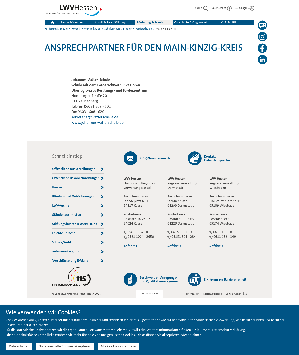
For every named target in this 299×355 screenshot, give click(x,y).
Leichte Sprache (78, 233)
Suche (201, 8)
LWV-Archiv (78, 205)
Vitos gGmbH (78, 242)
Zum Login (244, 8)
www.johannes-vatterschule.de (97, 122)
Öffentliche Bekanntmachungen (78, 178)
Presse (78, 187)
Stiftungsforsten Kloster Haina (78, 224)
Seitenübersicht (212, 293)
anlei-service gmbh (78, 251)
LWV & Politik (227, 22)
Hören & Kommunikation (86, 28)
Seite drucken (233, 293)
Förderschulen (143, 28)
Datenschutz (221, 8)
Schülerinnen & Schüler (118, 28)
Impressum (192, 293)
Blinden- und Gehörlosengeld (78, 196)
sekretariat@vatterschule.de (94, 117)
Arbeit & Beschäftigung (110, 22)
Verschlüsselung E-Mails (78, 260)
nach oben (152, 293)
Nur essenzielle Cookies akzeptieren (65, 346)
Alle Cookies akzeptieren (119, 346)
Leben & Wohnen (72, 22)
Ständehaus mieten (78, 214)
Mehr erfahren (18, 346)
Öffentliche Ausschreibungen (78, 169)
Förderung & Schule (150, 22)
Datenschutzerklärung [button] (228, 330)
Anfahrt (130, 245)
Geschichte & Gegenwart (190, 22)
